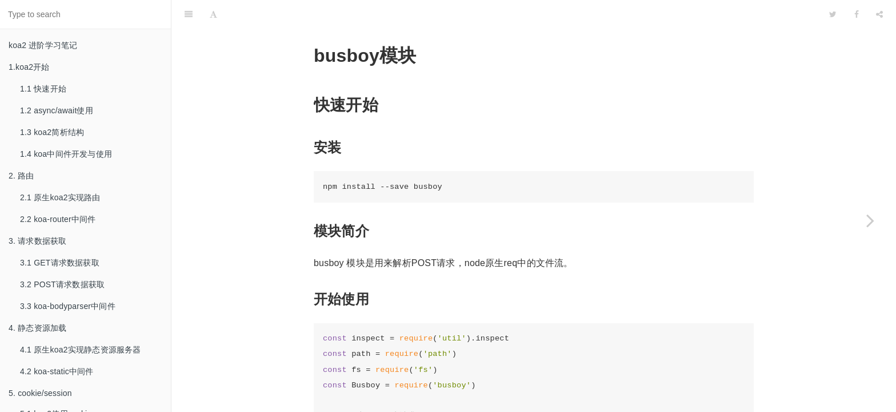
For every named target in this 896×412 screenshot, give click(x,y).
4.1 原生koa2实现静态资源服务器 (80, 349)
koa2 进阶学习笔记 (43, 45)
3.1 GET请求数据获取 (59, 262)
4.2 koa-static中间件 (57, 371)
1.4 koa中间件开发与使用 (66, 154)
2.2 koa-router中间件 (58, 219)
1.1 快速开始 (43, 88)
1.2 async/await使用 (56, 110)
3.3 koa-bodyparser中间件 (67, 306)
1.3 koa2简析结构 (52, 132)
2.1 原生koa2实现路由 (60, 197)
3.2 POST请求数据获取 (62, 284)
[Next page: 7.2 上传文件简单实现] (870, 220)
